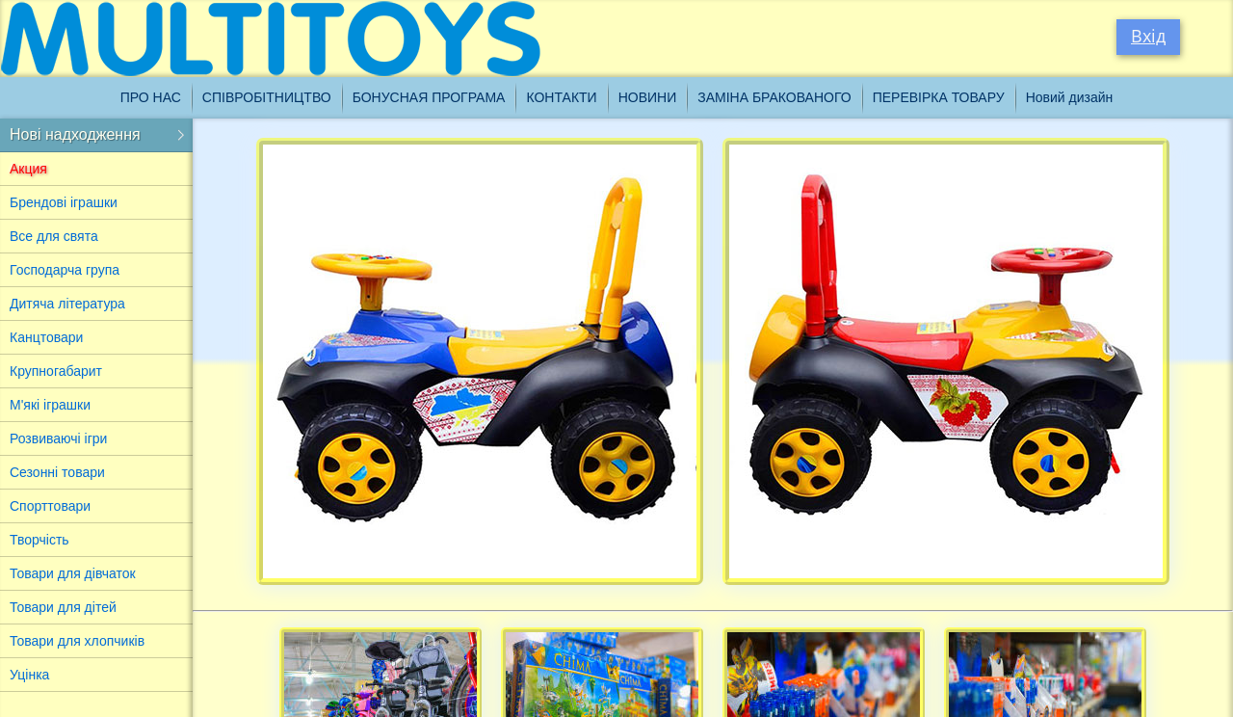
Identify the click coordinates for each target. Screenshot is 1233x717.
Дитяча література (67, 303)
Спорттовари (50, 506)
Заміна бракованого (774, 97)
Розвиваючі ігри (58, 438)
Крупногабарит (56, 371)
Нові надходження (75, 134)
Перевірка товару (939, 97)
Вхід (1148, 36)
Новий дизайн (1070, 97)
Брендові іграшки (64, 202)
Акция (28, 168)
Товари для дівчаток (73, 573)
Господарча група (64, 270)
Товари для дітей (63, 607)
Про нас (150, 97)
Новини (647, 97)
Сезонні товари (57, 472)
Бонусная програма (429, 97)
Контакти (561, 97)
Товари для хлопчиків (77, 641)
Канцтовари (46, 337)
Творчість (39, 539)
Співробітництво (266, 97)
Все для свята (54, 236)
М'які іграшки (50, 404)
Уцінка (29, 674)
